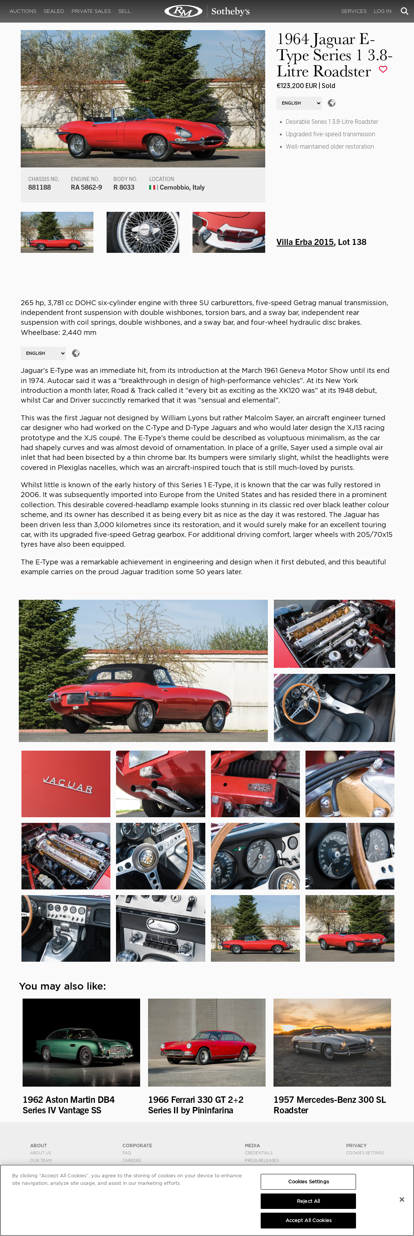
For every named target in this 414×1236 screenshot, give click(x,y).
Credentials (258, 1153)
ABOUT (38, 1145)
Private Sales (91, 11)
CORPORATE (137, 1145)
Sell (124, 11)
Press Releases (262, 1160)
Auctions (22, 11)
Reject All (308, 1201)
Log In (382, 11)
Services (354, 11)
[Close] (402, 1199)
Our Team (41, 1160)
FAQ (126, 1153)
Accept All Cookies (309, 1220)
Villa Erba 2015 (305, 241)
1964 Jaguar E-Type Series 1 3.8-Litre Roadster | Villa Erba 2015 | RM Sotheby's (207, 11)
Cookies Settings (365, 1153)
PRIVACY (356, 1145)
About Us (40, 1153)
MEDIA (252, 1145)
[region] (207, 1200)
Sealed (54, 11)
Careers (131, 1160)
